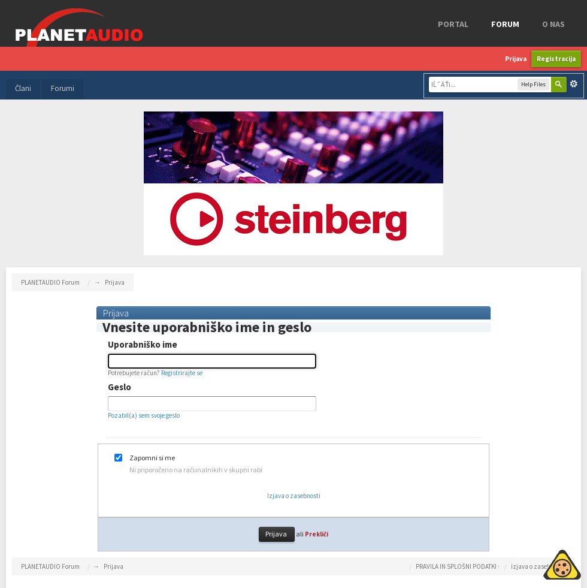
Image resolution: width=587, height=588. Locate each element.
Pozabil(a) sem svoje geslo (144, 415)
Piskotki (534, 563)
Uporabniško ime (142, 344)
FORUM (505, 24)
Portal (453, 24)
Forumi (62, 88)
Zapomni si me (152, 458)
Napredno (574, 84)
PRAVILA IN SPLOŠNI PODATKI (456, 566)
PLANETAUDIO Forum (50, 566)
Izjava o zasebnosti (293, 495)
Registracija (556, 59)
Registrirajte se (181, 373)
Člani (23, 88)
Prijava (516, 59)
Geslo (119, 387)
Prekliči (316, 534)
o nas (553, 24)
